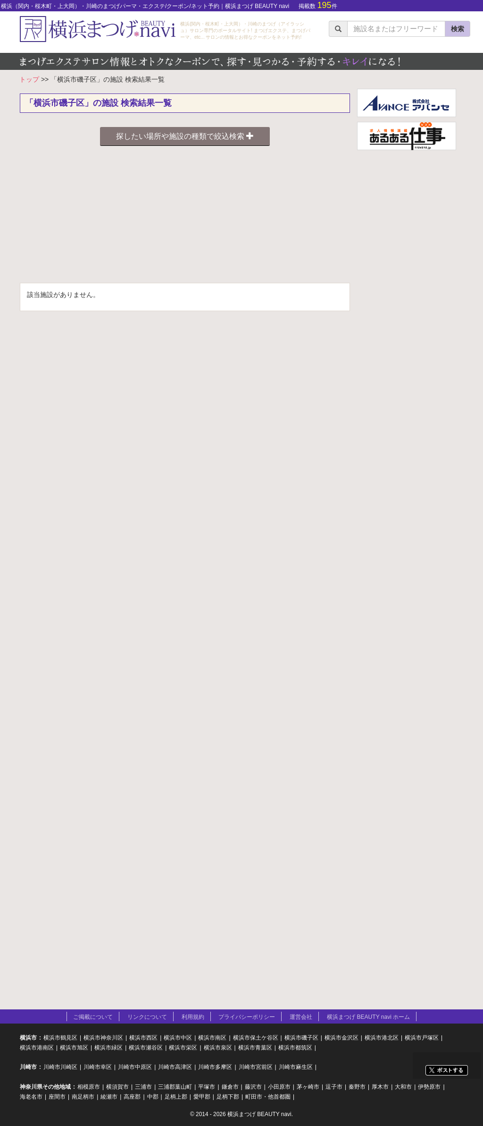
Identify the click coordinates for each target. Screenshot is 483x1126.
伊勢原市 (429, 1087)
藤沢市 (253, 1087)
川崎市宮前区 (256, 1067)
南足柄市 (83, 1096)
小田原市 (279, 1087)
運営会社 (301, 1017)
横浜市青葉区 (255, 1047)
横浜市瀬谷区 (146, 1047)
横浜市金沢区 (341, 1037)
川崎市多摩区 (215, 1067)
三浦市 (143, 1087)
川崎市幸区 (97, 1067)
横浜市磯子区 (301, 1037)
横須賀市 (117, 1087)
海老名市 (31, 1096)
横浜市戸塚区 (422, 1037)
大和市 (403, 1087)
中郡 (152, 1096)
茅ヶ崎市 (308, 1087)
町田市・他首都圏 (268, 1096)
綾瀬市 (108, 1096)
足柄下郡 (228, 1096)
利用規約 (193, 1017)
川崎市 (28, 1067)
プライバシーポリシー (246, 1017)
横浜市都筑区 (295, 1047)
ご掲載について (93, 1017)
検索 (457, 29)
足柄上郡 (176, 1096)
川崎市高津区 (175, 1067)
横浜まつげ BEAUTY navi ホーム (368, 1017)
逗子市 (333, 1087)
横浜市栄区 (183, 1047)
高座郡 (132, 1096)
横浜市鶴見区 (60, 1037)
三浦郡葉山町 (175, 1087)
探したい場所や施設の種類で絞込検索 (185, 136)
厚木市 (380, 1087)
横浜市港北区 (382, 1037)
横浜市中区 (178, 1037)
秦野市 (357, 1087)
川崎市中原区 (135, 1067)
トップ (29, 79)
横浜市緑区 (108, 1047)
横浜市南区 (212, 1037)
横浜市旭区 (74, 1047)
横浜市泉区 (218, 1047)
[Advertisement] (185, 217)
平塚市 (206, 1087)
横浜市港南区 (37, 1047)
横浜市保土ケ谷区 (255, 1037)
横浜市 (28, 1037)
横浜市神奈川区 (103, 1037)
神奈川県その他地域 (45, 1087)
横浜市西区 (143, 1037)
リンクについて (147, 1017)
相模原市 (88, 1087)
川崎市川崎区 (60, 1067)
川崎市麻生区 (296, 1067)
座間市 (57, 1096)
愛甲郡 (201, 1096)
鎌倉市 (230, 1087)
